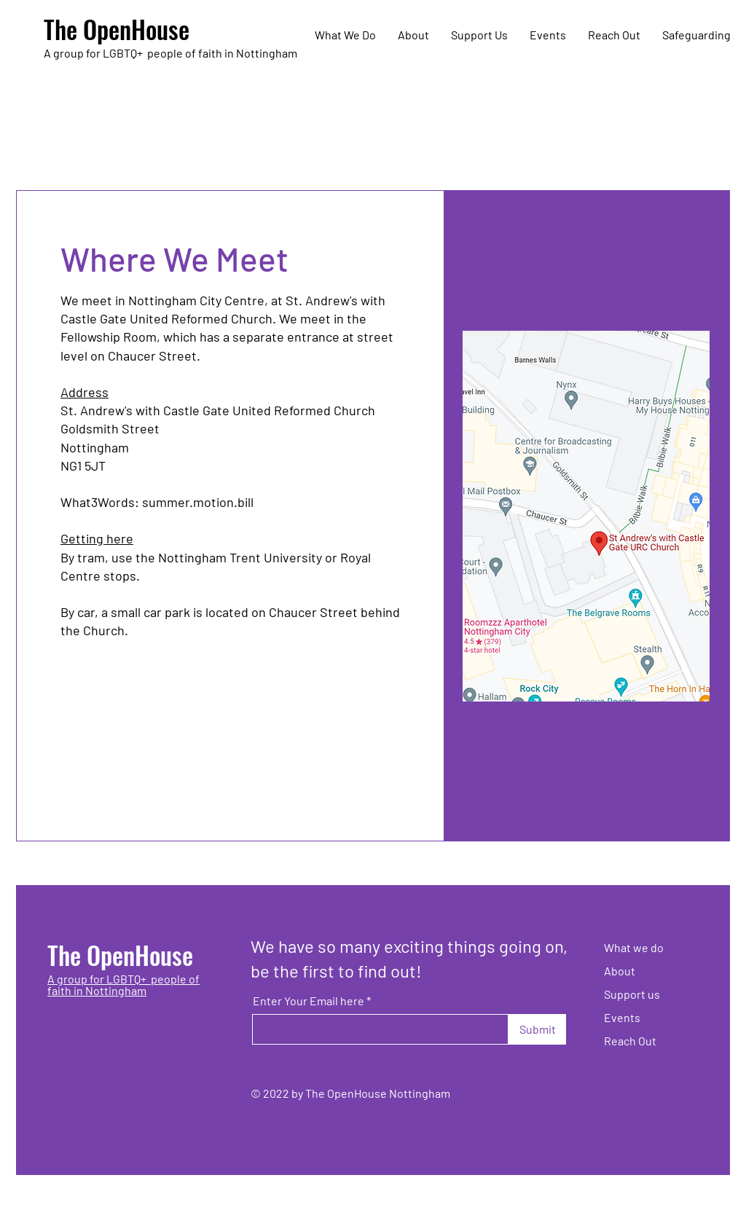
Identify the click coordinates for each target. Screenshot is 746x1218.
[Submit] (537, 1029)
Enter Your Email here (308, 1001)
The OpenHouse (116, 28)
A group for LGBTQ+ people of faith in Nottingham (123, 984)
